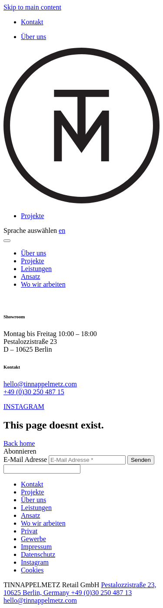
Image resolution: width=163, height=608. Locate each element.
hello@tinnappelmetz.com (40, 384)
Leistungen (36, 268)
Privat (29, 531)
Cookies (32, 570)
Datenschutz (38, 554)
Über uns (33, 36)
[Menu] (6, 240)
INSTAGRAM (23, 406)
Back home (19, 443)
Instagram (35, 562)
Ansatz (30, 276)
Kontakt (32, 22)
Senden (141, 460)
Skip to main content (32, 7)
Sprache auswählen (30, 230)
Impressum (36, 546)
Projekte (32, 215)
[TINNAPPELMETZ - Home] (81, 201)
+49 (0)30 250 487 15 (33, 392)
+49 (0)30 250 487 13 (101, 592)
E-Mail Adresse (25, 459)
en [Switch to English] (62, 230)
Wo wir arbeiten (43, 284)
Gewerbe (33, 539)
